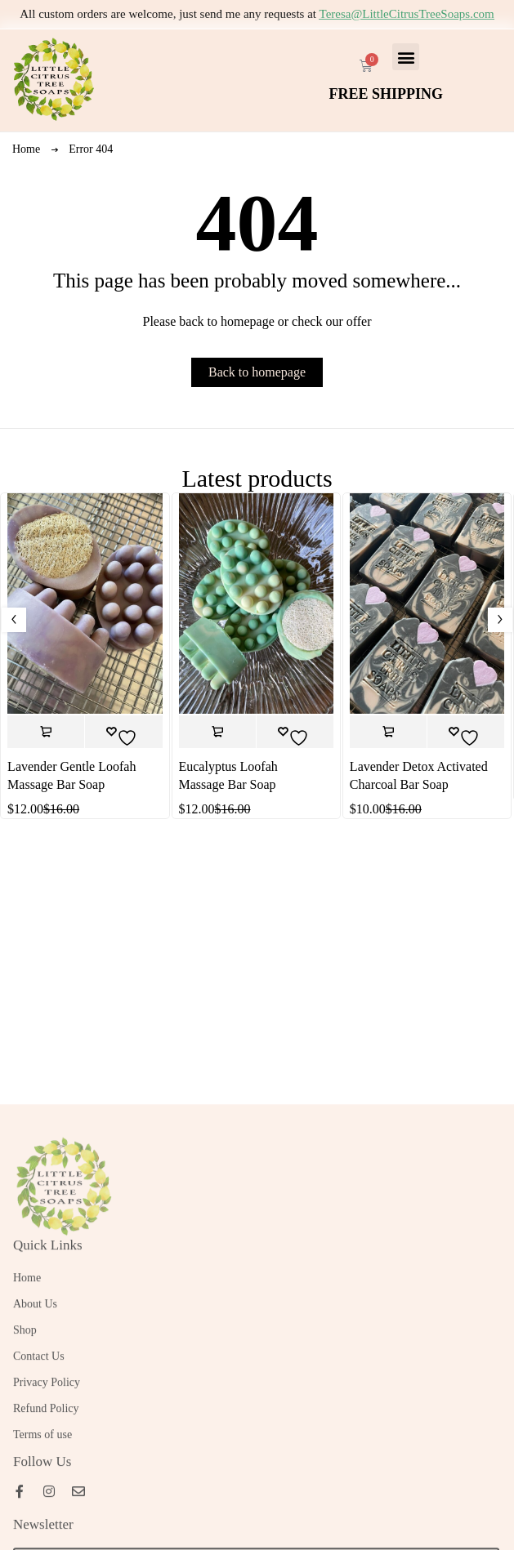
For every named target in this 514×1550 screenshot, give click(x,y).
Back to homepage (257, 372)
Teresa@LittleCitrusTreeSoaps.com (407, 13)
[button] (405, 56)
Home (26, 149)
